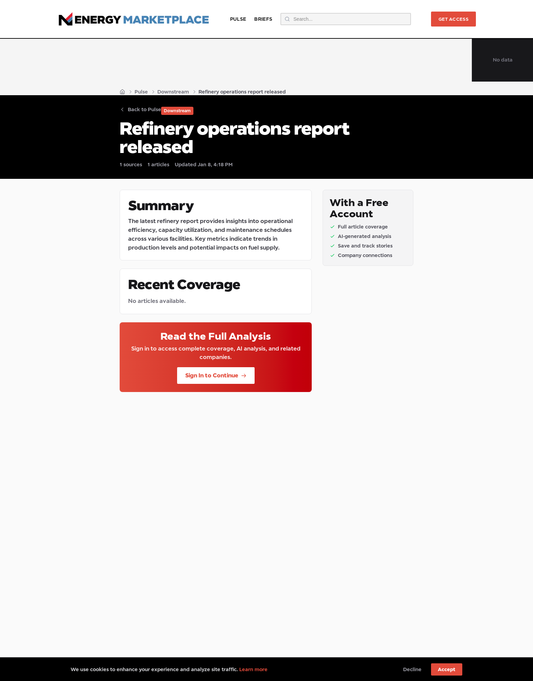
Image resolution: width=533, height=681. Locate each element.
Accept (446, 669)
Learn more (253, 669)
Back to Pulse (140, 109)
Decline (412, 669)
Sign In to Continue (215, 375)
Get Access (453, 19)
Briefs (263, 19)
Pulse (238, 19)
